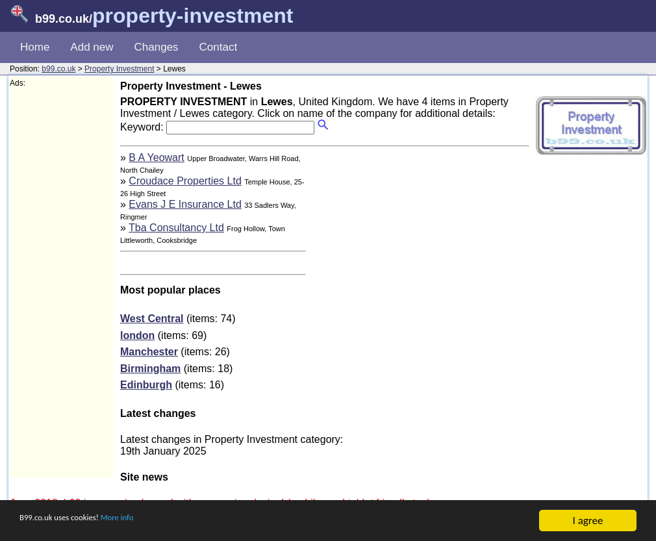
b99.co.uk (58, 68)
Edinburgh (146, 384)
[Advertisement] (62, 283)
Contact (218, 47)
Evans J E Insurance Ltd (185, 204)
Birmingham (150, 368)
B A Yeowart (156, 157)
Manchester (149, 351)
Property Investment (119, 68)
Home (34, 47)
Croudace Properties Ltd (185, 180)
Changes (156, 47)
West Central (152, 318)
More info (150, 522)
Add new (91, 47)
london (137, 335)
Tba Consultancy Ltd (176, 227)
